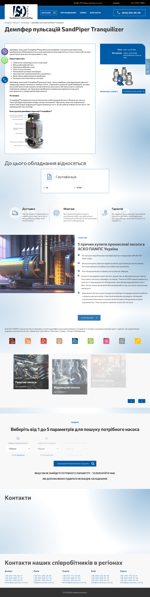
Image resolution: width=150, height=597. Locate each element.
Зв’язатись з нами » (109, 91)
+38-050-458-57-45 (71, 580)
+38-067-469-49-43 (43, 582)
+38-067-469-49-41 (13, 582)
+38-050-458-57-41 (13, 580)
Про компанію (68, 13)
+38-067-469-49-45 (71, 582)
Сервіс (83, 13)
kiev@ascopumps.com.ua (101, 584)
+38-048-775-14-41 (128, 577)
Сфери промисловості (18, 440)
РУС (137, 3)
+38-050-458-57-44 (129, 580)
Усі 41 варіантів (18, 455)
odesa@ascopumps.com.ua (131, 584)
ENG (143, 3)
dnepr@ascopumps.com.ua (16, 584)
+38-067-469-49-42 (100, 582)
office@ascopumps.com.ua (90, 3)
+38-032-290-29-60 (42, 577)
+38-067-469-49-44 (129, 582)
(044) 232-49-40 (131, 12)
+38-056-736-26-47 (13, 577)
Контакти (95, 13)
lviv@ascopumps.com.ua (44, 584)
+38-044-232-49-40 (100, 577)
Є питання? (89, 318)
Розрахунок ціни (132, 91)
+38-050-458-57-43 (43, 580)
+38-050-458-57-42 (100, 580)
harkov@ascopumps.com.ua (74, 584)
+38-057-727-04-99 (71, 577)
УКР (133, 3)
